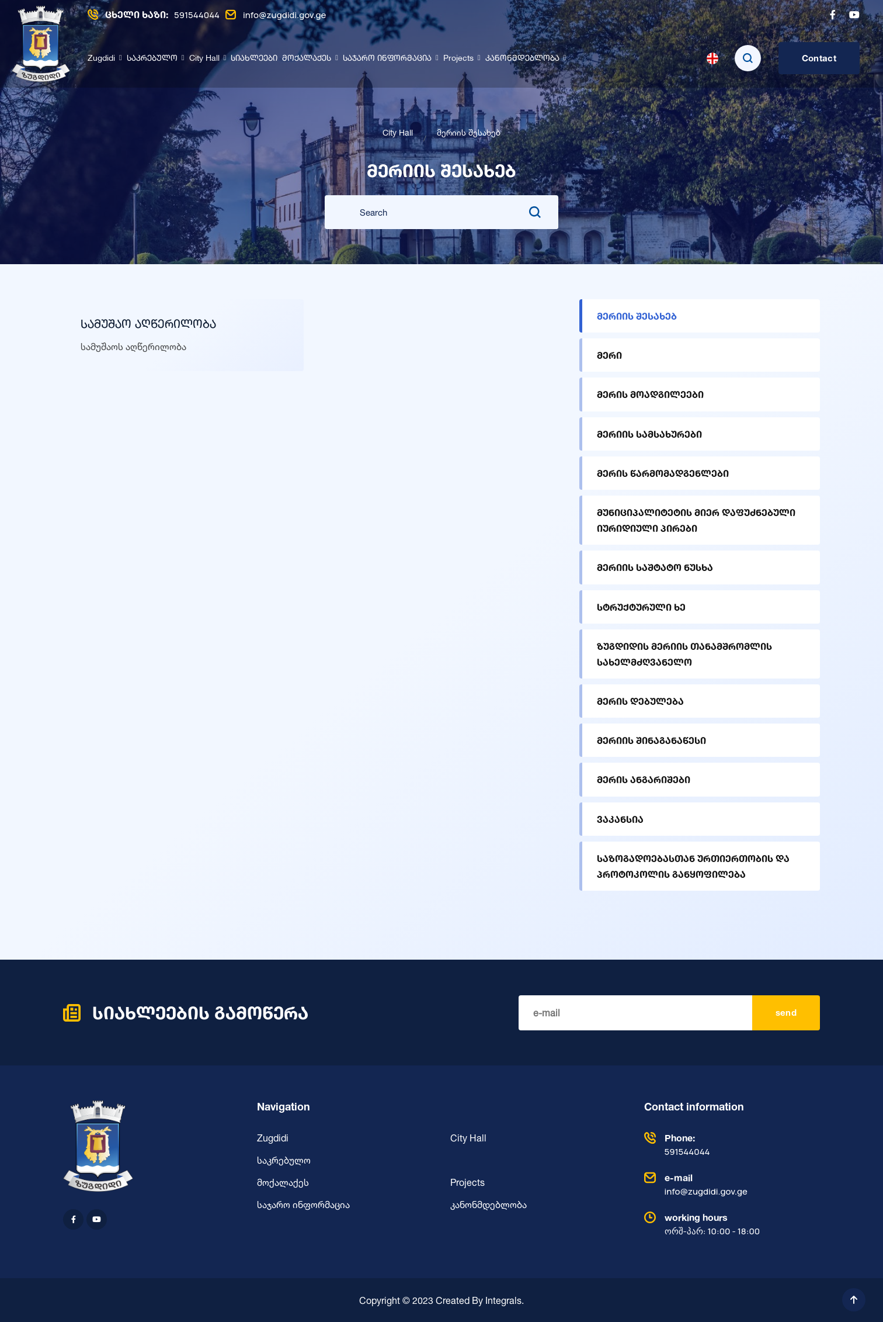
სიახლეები (254, 58)
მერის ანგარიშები (643, 779)
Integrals (503, 1300)
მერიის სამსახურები (649, 433)
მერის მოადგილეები (650, 394)
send (786, 1012)
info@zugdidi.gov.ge (275, 15)
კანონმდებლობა (522, 58)
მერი (609, 355)
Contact (819, 58)
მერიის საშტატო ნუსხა (655, 567)
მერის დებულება (640, 701)
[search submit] (535, 212)
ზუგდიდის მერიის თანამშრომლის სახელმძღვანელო (684, 654)
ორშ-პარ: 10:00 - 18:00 (729, 1223)
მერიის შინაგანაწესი (651, 740)
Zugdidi (101, 58)
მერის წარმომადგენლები (663, 473)
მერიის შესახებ (637, 315)
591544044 (154, 15)
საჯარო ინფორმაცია (387, 58)
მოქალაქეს (306, 58)
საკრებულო (152, 58)
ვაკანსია (620, 819)
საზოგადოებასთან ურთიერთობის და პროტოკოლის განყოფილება (693, 866)
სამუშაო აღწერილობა (148, 325)
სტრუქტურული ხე (641, 606)
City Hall (204, 58)
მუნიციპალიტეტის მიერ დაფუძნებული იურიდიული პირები (696, 520)
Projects (458, 58)
